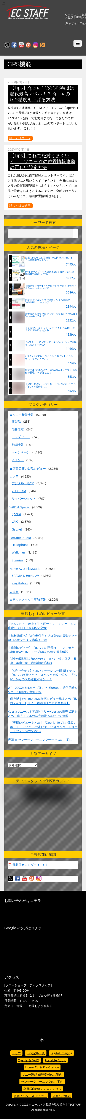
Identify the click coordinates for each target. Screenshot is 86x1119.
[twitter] (7, 45)
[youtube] (21, 45)
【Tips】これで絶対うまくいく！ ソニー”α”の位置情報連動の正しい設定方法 (42, 161)
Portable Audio (20, 538)
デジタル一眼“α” (23, 483)
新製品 (16, 421)
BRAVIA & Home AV (25, 576)
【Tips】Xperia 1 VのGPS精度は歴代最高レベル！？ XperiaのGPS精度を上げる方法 (42, 93)
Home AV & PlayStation (26, 569)
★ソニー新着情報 (22, 415)
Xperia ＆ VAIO (28, 1060)
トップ (16, 1053)
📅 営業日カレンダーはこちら (28, 865)
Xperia (16, 514)
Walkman (18, 552)
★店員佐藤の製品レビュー (28, 468)
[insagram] (35, 45)
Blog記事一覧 (36, 1053)
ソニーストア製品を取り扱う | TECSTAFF (55, 1104)
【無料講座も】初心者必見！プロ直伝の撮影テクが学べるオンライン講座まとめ (42, 638)
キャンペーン (21, 452)
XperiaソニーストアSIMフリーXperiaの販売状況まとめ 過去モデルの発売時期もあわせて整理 (42, 713)
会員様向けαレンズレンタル (42, 1089)
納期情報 (18, 445)
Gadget (17, 529)
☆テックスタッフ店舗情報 (28, 599)
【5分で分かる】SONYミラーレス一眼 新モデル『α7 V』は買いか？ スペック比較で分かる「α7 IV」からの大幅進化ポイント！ (43, 675)
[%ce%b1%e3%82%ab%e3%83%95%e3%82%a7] (28, 45)
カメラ (14, 476)
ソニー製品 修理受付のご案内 (42, 1074)
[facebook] (14, 45)
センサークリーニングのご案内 (42, 1081)
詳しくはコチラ (19, 138)
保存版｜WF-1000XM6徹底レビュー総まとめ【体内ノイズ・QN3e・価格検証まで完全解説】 (43, 701)
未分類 (14, 592)
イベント (18, 460)
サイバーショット (24, 498)
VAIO (15, 521)
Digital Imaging (61, 1053)
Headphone (20, 545)
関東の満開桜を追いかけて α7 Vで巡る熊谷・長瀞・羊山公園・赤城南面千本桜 (43, 661)
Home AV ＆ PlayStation (42, 1067)
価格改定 (18, 429)
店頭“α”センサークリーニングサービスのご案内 (40, 740)
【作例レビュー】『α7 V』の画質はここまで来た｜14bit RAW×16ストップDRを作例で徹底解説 (43, 650)
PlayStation (20, 583)
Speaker (17, 560)
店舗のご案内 (62, 1096)
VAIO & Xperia (20, 507)
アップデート (21, 437)
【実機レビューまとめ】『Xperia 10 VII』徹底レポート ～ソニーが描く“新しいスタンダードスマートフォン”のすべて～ (44, 726)
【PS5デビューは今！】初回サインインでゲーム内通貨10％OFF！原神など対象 (42, 626)
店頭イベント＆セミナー (30, 1096)
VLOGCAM (19, 491)
